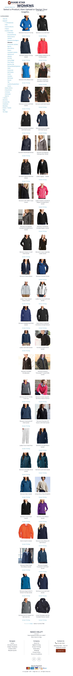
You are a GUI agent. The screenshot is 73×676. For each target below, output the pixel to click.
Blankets (5, 106)
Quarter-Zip (10, 64)
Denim (9, 86)
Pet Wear (5, 112)
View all (5, 18)
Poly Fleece (10, 62)
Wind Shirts (10, 48)
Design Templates (12, 646)
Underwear (10, 32)
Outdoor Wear (9, 30)
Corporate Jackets (12, 44)
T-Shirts (5, 98)
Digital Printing (36, 645)
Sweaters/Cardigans (13, 40)
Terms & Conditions (36, 654)
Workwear (10, 78)
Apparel (5, 20)
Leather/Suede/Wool (13, 84)
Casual (9, 80)
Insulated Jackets (12, 52)
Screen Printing (26, 36)
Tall (8, 82)
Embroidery (36, 648)
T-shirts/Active (9, 22)
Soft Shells (10, 72)
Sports (9, 46)
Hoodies (9, 76)
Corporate (10, 70)
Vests (8, 68)
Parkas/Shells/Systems (13, 66)
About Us (36, 643)
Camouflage (10, 60)
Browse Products (12, 645)
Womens (5, 100)
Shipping (36, 650)
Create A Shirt (12, 648)
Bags (4, 110)
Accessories (6, 102)
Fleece (7, 28)
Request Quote (12, 650)
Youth (9, 74)
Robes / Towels (7, 108)
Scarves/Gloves (11, 34)
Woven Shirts (8, 88)
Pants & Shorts (9, 26)
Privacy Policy (36, 652)
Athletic (9, 56)
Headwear (5, 104)
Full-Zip (9, 58)
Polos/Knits (8, 90)
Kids (6, 24)
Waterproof (10, 54)
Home (12, 643)
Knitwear (7, 92)
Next (31, 623)
